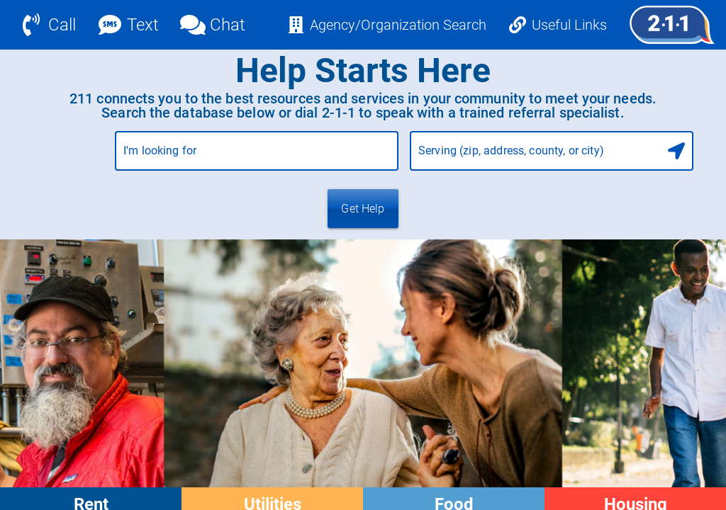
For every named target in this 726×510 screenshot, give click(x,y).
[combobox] (256, 156)
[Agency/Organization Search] (387, 25)
